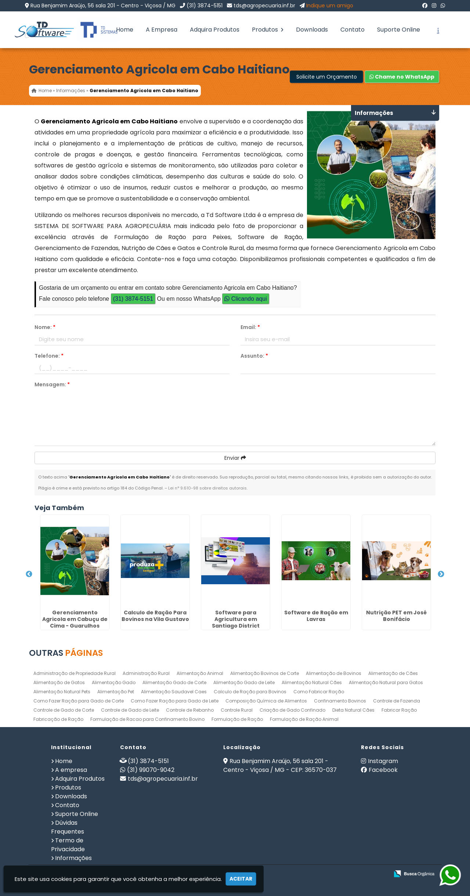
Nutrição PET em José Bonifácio (396, 616)
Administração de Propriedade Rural (74, 673)
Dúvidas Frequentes (67, 827)
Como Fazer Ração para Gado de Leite (174, 701)
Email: (250, 327)
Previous (29, 574)
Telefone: (49, 356)
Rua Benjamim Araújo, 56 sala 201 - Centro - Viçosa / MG (103, 5)
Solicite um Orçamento (326, 76)
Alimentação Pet (115, 692)
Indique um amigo (329, 5)
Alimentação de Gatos (59, 682)
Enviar (235, 458)
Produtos (267, 29)
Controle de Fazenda (396, 701)
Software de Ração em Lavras (316, 616)
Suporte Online (398, 29)
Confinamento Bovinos (340, 701)
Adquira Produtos (214, 29)
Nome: (45, 327)
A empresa (71, 770)
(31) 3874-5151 (205, 5)
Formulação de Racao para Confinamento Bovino (147, 719)
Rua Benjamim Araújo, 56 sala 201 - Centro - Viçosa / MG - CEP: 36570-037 (280, 765)
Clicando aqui (245, 299)
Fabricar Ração (399, 710)
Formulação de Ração (237, 719)
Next (441, 574)
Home (124, 29)
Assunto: (254, 356)
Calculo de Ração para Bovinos (250, 692)
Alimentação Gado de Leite (244, 682)
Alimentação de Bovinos (333, 673)
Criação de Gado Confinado (292, 710)
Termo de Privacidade (68, 844)
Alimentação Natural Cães (312, 682)
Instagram (383, 761)
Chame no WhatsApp (401, 76)
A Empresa (161, 29)
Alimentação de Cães (393, 673)
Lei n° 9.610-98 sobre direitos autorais (207, 488)
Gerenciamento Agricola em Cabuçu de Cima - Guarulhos (75, 619)
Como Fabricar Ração (318, 692)
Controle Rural (237, 710)
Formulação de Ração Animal (304, 719)
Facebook (383, 770)
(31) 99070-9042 (150, 770)
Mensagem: (52, 384)
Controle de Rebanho (190, 710)
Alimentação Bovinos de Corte (264, 673)
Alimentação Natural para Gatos (386, 682)
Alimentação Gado (113, 682)
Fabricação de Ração (58, 719)
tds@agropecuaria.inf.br (264, 5)
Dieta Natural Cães (353, 710)
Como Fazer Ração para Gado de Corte (78, 701)
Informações (73, 858)
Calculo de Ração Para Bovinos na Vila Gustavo (155, 616)
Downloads (312, 29)
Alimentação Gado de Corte (174, 682)
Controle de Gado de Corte (63, 710)
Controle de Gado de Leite (130, 710)
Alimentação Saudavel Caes (174, 692)
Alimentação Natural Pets (61, 692)
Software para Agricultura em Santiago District (236, 619)
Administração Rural (146, 673)
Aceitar (240, 878)
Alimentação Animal (200, 673)
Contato (352, 29)
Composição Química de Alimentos (266, 701)
